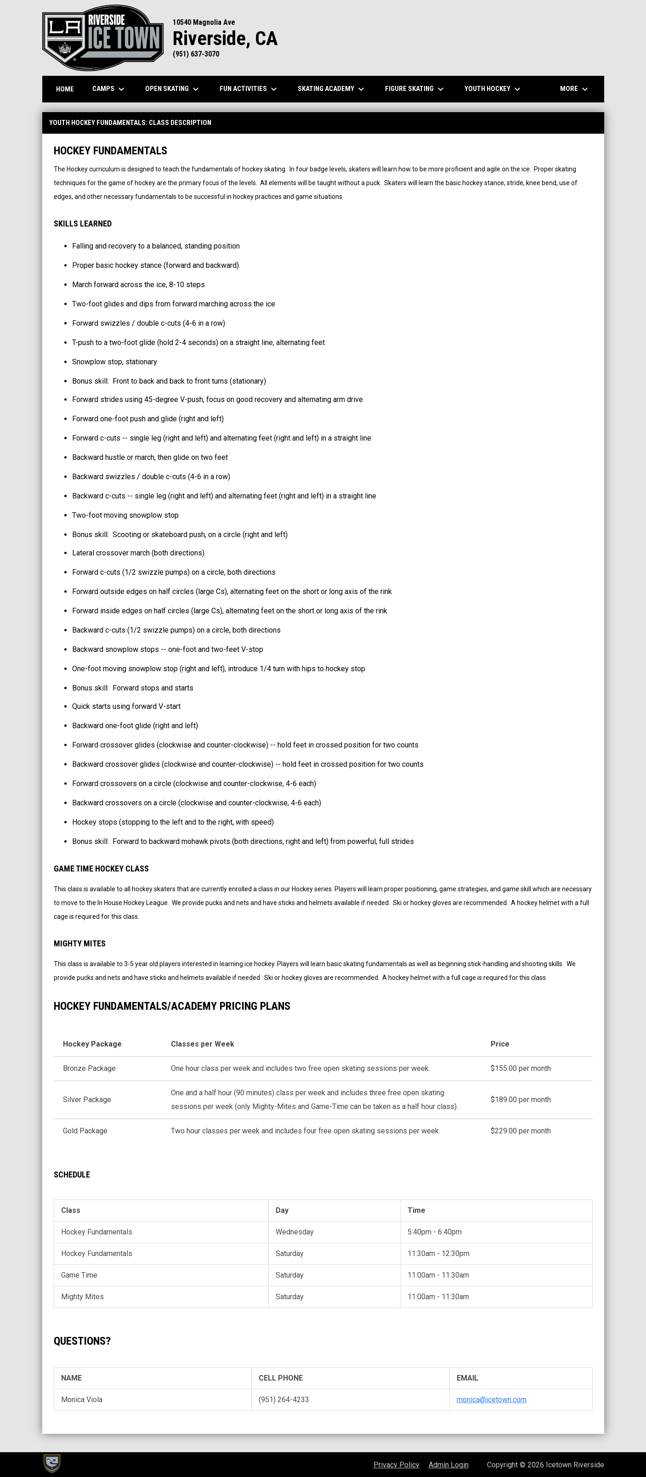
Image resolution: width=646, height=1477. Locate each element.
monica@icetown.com (492, 1399)
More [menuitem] (575, 89)
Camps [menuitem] (109, 89)
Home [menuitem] (65, 89)
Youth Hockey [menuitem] (494, 89)
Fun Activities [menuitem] (249, 89)
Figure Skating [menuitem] (415, 89)
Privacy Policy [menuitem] (396, 1464)
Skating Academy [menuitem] (332, 89)
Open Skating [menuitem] (173, 89)
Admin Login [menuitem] (449, 1464)
